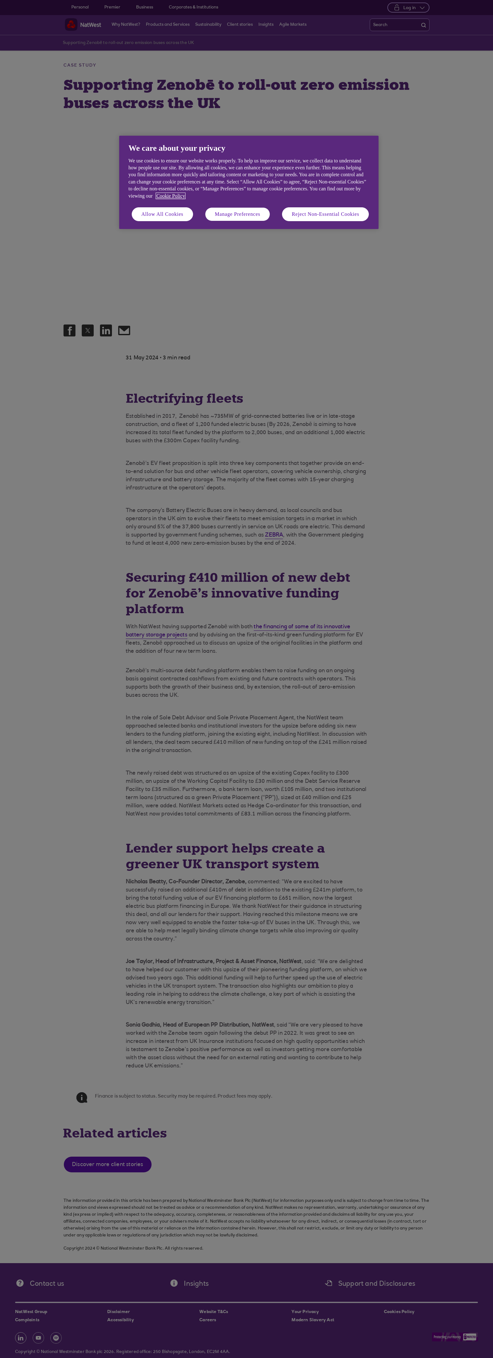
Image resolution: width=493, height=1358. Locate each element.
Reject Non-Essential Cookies (325, 214)
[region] (249, 182)
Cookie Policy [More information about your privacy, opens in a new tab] (170, 196)
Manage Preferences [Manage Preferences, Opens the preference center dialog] (237, 214)
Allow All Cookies (162, 214)
